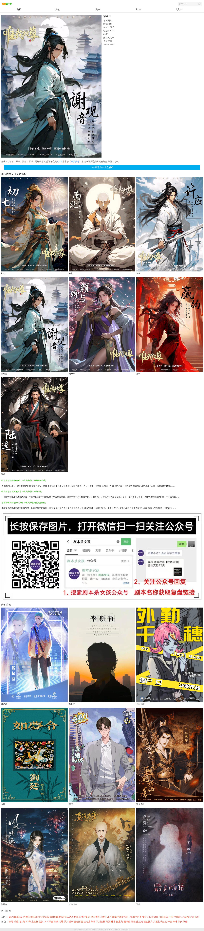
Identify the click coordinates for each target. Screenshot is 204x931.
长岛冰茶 (69, 917)
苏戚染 (139, 921)
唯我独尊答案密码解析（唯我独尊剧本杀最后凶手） (24, 480)
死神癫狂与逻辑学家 (184, 917)
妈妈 (180, 921)
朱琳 (175, 921)
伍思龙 (119, 921)
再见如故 (163, 917)
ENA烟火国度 (16, 917)
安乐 (197, 917)
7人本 (59, 161)
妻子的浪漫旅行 (150, 917)
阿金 (185, 921)
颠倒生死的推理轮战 (38, 917)
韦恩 (61, 921)
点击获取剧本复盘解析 (102, 167)
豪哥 (11, 921)
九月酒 (110, 917)
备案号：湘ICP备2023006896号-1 (119, 929)
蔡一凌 (169, 921)
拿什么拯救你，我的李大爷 (128, 917)
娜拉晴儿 (86, 921)
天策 (25, 917)
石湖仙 (127, 921)
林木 (113, 921)
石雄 (133, 921)
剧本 (98, 9)
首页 (19, 9)
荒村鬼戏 (54, 917)
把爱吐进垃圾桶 (99, 917)
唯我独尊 (75, 161)
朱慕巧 (94, 921)
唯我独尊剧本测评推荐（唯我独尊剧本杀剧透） (22, 491)
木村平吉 (49, 921)
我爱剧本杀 (92, 929)
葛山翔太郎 (20, 921)
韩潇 (56, 921)
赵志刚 (77, 921)
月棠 (108, 921)
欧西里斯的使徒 (82, 917)
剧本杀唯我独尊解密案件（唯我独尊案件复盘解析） (24, 502)
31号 (28, 921)
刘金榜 (102, 921)
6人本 (179, 9)
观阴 (61, 917)
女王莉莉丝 (159, 921)
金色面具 (148, 921)
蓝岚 (41, 921)
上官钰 (35, 921)
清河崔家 (69, 921)
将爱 (171, 917)
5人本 (138, 9)
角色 (57, 9)
